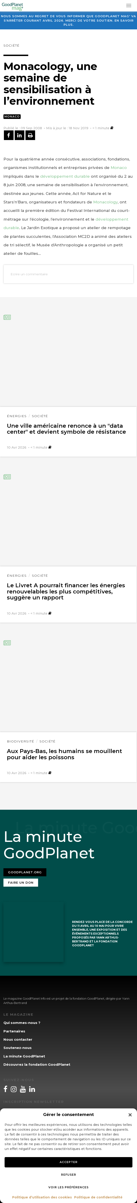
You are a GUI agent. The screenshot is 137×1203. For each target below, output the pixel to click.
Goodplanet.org (25, 872)
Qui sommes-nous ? (21, 1022)
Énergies (17, 416)
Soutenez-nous (17, 1048)
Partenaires (14, 1031)
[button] (130, 1115)
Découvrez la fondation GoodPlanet (36, 1064)
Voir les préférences (68, 1187)
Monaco (12, 116)
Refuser (68, 1174)
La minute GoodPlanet (24, 1056)
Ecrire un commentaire (29, 274)
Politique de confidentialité (98, 1197)
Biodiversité (20, 741)
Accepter (69, 1162)
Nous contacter (17, 1039)
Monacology (105, 202)
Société (11, 45)
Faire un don (21, 882)
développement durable (65, 176)
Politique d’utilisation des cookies (42, 1197)
